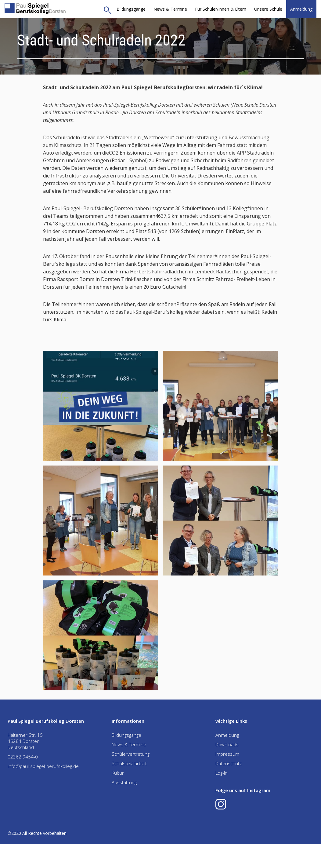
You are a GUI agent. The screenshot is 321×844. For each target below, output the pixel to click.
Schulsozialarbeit (129, 763)
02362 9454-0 (23, 757)
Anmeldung (301, 9)
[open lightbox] (100, 406)
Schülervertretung (131, 754)
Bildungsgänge (131, 9)
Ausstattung (124, 782)
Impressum (227, 754)
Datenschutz (228, 763)
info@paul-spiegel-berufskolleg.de (43, 766)
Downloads (227, 744)
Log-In (221, 773)
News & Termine (170, 9)
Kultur (118, 773)
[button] (220, 9)
